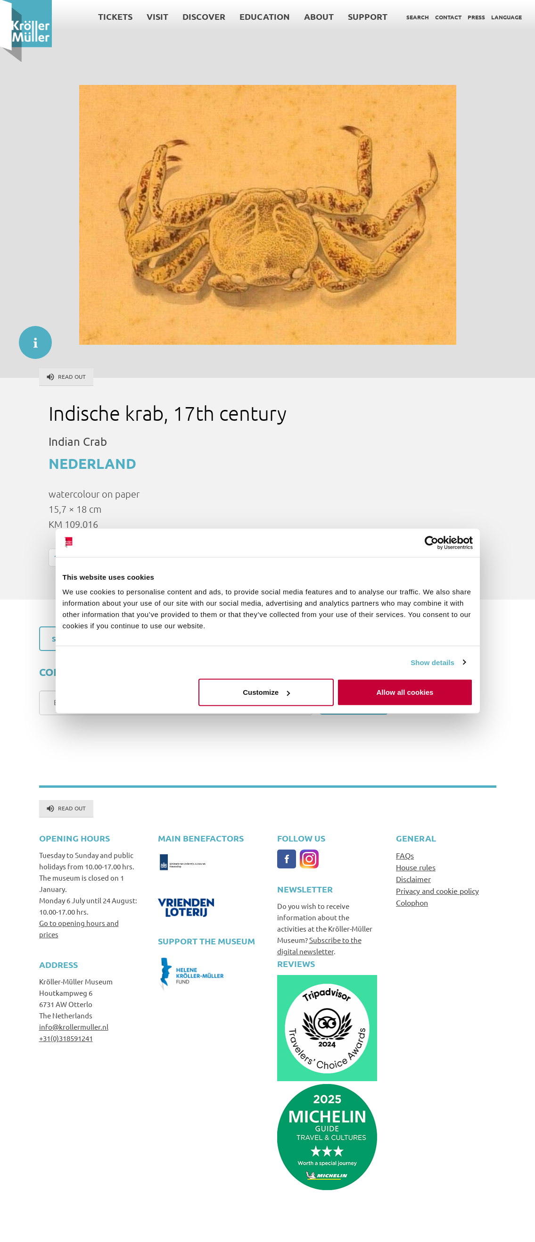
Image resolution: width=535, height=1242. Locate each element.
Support (367, 16)
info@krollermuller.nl (73, 1026)
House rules (416, 867)
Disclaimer (413, 879)
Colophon (412, 902)
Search (417, 17)
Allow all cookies (405, 692)
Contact (448, 17)
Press (476, 17)
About (319, 16)
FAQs (405, 855)
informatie (30, 338)
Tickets (115, 16)
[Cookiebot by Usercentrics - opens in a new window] (431, 542)
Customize (266, 692)
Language (506, 17)
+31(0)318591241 (66, 1038)
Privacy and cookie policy (437, 890)
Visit (157, 16)
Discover (203, 16)
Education (264, 16)
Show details (432, 662)
